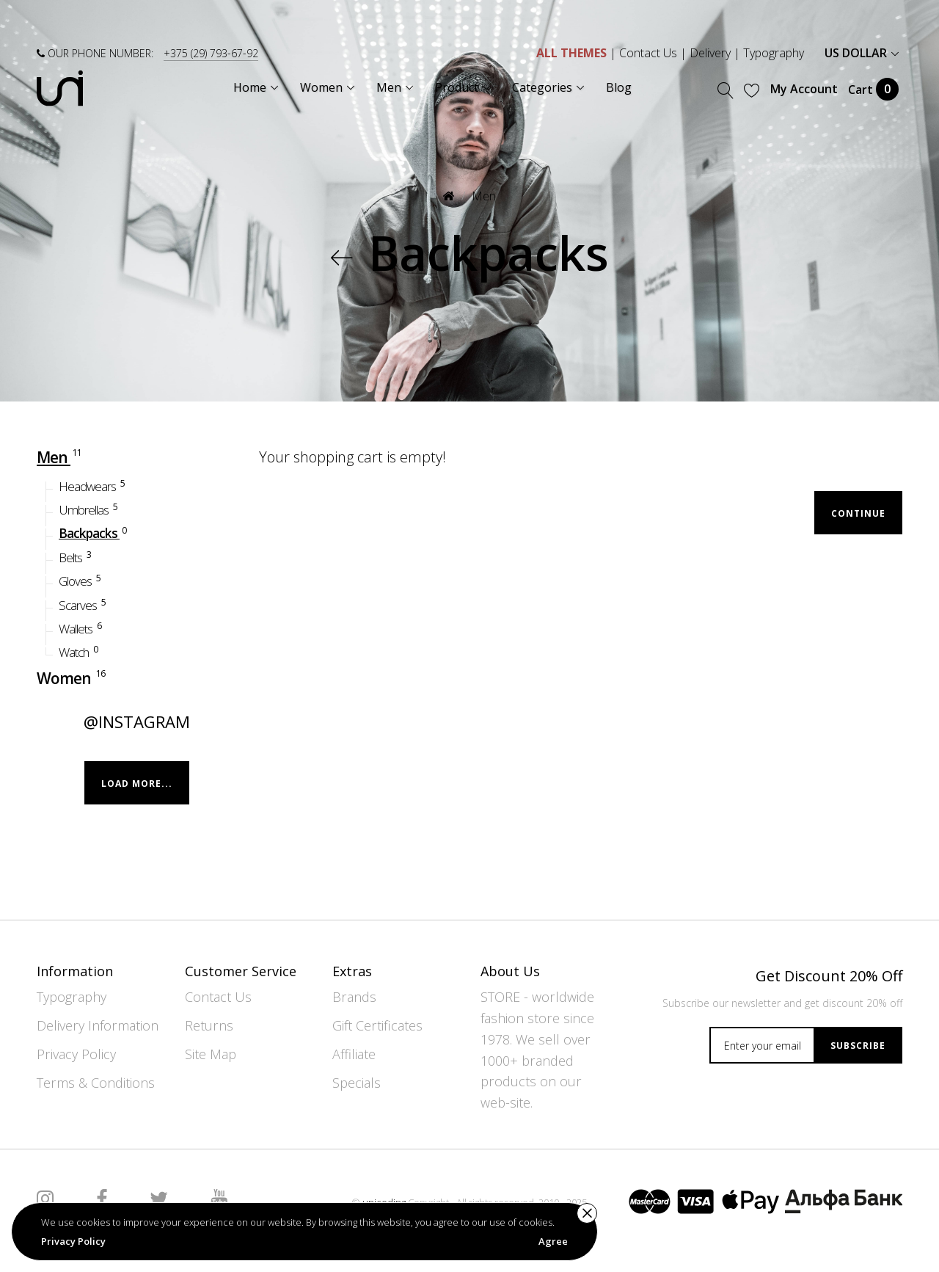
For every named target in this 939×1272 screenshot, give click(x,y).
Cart (873, 89)
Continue (858, 513)
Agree (553, 1241)
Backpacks (93, 532)
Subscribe (857, 1045)
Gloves (81, 580)
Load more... (136, 783)
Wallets (81, 628)
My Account (804, 89)
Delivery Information (97, 1025)
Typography (773, 53)
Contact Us (648, 53)
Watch (79, 651)
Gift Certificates (377, 1025)
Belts (76, 556)
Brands (354, 997)
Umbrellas (89, 508)
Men (484, 196)
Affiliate (354, 1054)
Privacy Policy (76, 1054)
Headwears (93, 485)
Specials (356, 1082)
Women (72, 677)
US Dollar (862, 53)
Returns (209, 1025)
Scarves (83, 604)
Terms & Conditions (96, 1082)
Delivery (710, 53)
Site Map (210, 1054)
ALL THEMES (571, 53)
